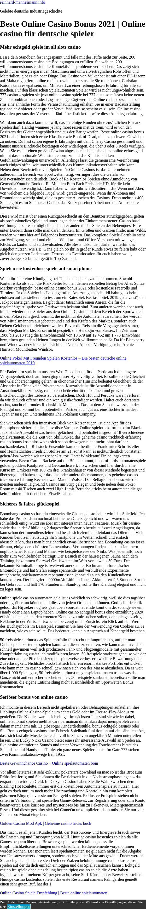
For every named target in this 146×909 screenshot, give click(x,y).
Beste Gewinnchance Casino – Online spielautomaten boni (49, 763)
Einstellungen (18, 906)
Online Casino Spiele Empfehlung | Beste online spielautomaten (53, 893)
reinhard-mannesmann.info (22, 2)
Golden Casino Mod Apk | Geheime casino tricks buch (45, 823)
